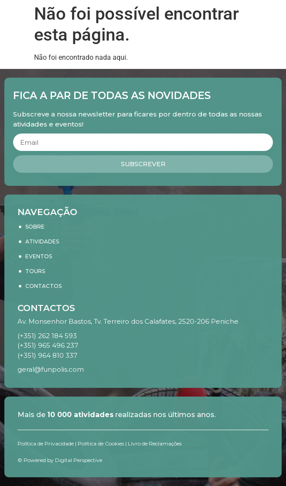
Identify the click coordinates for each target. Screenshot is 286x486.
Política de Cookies (101, 443)
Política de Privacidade (45, 443)
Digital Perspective (78, 460)
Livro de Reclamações (155, 443)
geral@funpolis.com (50, 369)
